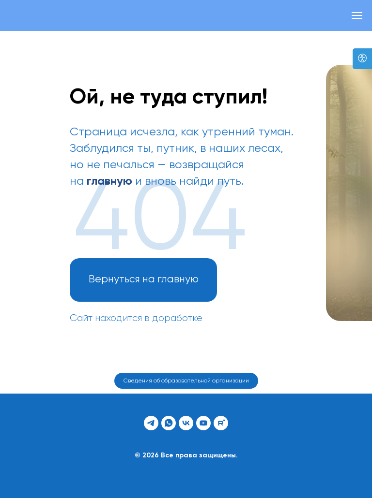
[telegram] (151, 423)
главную (109, 181)
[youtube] (203, 423)
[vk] (186, 423)
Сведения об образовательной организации (186, 381)
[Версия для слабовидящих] (362, 58)
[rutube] (221, 423)
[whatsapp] (168, 423)
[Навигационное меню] (357, 15)
